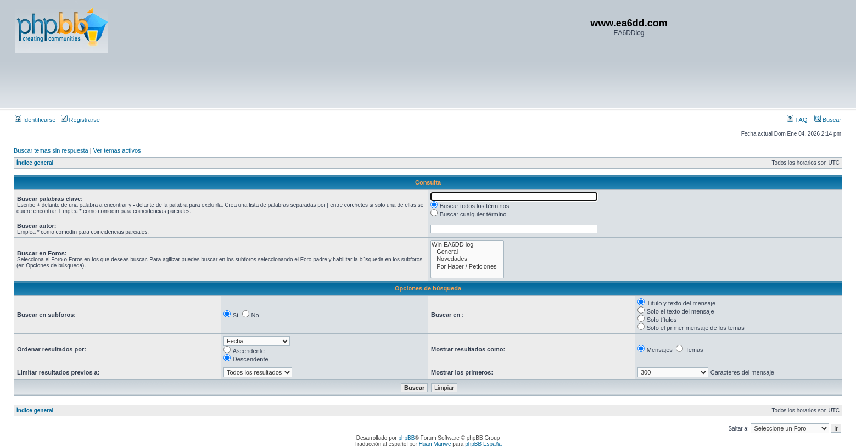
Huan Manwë (435, 444)
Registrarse (80, 119)
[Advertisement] (215, 79)
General (467, 251)
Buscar (827, 119)
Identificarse (35, 119)
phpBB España (483, 444)
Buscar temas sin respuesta (51, 150)
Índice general (34, 163)
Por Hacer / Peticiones (467, 266)
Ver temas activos (117, 150)
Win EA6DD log (467, 244)
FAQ (797, 119)
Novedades (467, 258)
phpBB (406, 438)
